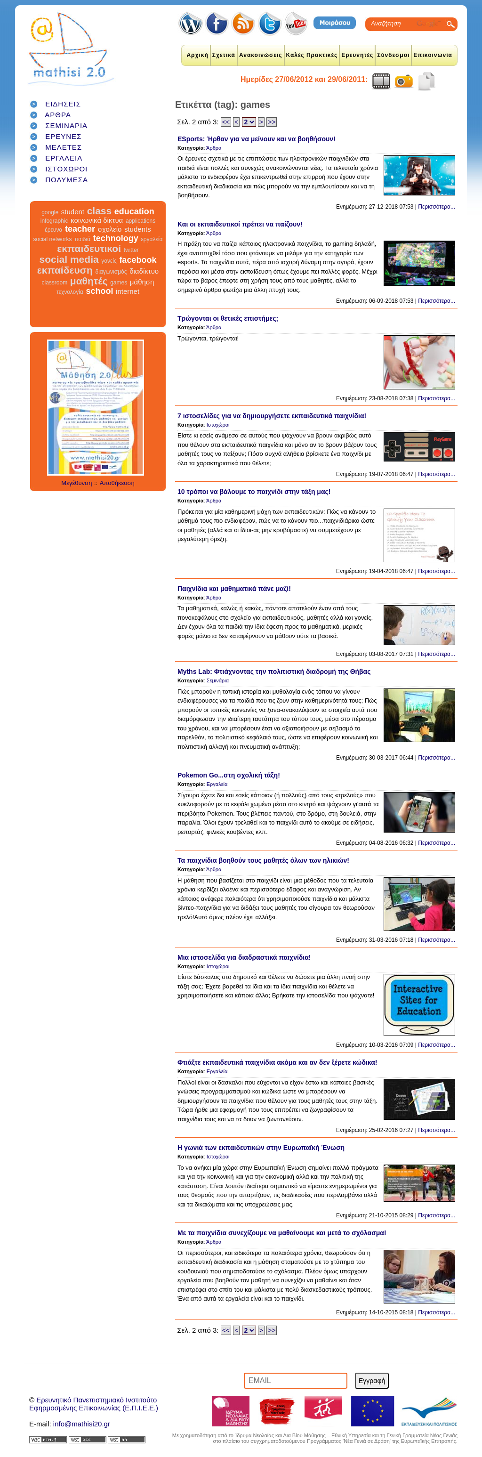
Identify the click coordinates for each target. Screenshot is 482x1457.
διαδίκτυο (144, 271)
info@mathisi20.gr (81, 1424)
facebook (137, 260)
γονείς (108, 261)
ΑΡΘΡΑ (58, 115)
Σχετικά (223, 55)
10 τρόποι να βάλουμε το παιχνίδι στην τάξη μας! (253, 491)
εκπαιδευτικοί (89, 248)
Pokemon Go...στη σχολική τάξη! (228, 775)
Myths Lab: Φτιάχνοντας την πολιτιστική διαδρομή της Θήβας (274, 671)
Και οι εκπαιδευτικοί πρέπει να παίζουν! (240, 224)
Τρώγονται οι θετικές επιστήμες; (227, 318)
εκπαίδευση (65, 270)
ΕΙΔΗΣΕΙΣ (63, 104)
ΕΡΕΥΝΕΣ (63, 136)
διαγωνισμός (111, 272)
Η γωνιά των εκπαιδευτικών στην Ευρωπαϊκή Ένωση (261, 1147)
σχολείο (110, 229)
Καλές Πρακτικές (312, 55)
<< (226, 122)
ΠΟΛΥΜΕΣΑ (66, 180)
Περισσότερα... (436, 206)
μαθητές (89, 281)
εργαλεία (151, 239)
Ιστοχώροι (218, 425)
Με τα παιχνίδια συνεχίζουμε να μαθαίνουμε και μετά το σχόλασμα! (281, 1233)
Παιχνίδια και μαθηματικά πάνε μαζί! (234, 588)
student (72, 211)
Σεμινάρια (218, 680)
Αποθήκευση (117, 482)
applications (140, 221)
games (118, 282)
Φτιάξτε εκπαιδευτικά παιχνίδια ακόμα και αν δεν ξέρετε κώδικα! (277, 1062)
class (99, 211)
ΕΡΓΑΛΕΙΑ (63, 158)
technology (115, 238)
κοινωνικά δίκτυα (97, 220)
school (99, 291)
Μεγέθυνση (76, 482)
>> (271, 122)
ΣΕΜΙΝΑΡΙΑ (66, 125)
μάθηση (142, 281)
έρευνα (53, 230)
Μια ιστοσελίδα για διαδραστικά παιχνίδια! (244, 957)
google (49, 212)
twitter (131, 250)
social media (69, 259)
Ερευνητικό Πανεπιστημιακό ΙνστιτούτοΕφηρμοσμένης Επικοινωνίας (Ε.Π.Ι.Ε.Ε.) (93, 1404)
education (134, 211)
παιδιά (82, 239)
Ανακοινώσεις (260, 55)
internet (127, 291)
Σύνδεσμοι (393, 55)
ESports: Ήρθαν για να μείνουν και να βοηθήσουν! (256, 139)
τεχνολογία (69, 292)
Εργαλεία (217, 784)
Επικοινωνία (432, 55)
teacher (80, 229)
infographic (54, 221)
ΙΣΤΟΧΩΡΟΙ (66, 169)
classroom (55, 282)
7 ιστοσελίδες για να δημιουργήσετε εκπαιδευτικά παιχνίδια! (271, 416)
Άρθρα (213, 148)
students (137, 229)
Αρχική (197, 55)
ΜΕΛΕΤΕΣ (63, 147)
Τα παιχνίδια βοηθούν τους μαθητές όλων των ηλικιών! (263, 860)
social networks (52, 239)
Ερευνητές (357, 55)
